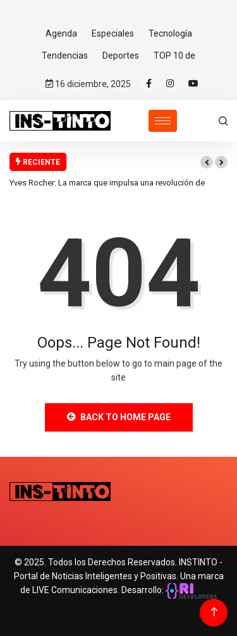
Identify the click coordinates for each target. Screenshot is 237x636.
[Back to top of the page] (214, 612)
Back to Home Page (119, 417)
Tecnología (170, 33)
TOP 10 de (174, 55)
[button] (206, 162)
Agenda (61, 33)
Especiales (113, 33)
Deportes (120, 55)
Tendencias (65, 55)
